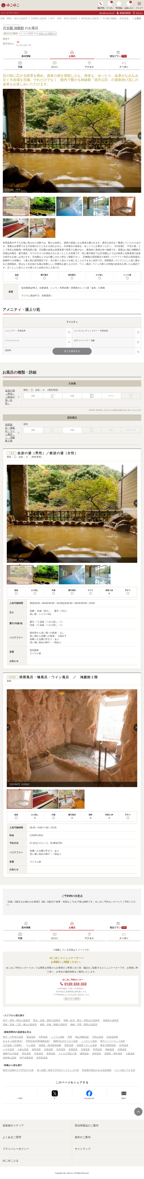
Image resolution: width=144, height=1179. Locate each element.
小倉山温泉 (23, 1049)
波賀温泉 (50, 1053)
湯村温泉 (36, 1049)
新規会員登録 (123, 13)
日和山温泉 (97, 1037)
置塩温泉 (30, 1037)
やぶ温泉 (30, 1045)
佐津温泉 (123, 1045)
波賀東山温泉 (9, 1057)
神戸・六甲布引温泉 (13, 1037)
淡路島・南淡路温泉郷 (50, 1045)
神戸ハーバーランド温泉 (112, 1041)
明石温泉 (26, 1053)
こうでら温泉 (57, 1037)
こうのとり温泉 (89, 1041)
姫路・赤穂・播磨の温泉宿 (53, 1024)
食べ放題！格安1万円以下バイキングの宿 (58, 1070)
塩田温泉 (96, 1053)
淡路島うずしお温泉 (87, 1045)
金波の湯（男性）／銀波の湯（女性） (10, 397)
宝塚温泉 (85, 1049)
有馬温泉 (97, 1049)
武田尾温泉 (42, 1057)
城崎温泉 (84, 1053)
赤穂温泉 (121, 1049)
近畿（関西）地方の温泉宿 (13, 18)
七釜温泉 (130, 1053)
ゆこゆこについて (106, 13)
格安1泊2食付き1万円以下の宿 (18, 1070)
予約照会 (119, 5)
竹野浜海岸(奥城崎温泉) (38, 1041)
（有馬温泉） (124, 18)
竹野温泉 (43, 1037)
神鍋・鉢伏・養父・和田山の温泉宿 (81, 1020)
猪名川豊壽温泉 (108, 1045)
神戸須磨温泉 (26, 1057)
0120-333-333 (75, 984)
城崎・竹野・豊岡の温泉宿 (83, 1024)
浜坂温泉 (48, 1049)
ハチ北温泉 (8, 1049)
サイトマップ (83, 1148)
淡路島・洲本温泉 (113, 1053)
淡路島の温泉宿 (111, 1020)
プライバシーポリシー (16, 1148)
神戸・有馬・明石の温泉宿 (63, 18)
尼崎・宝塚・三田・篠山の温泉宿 (20, 1024)
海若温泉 (68, 1045)
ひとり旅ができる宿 (125, 1070)
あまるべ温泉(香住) (12, 1041)
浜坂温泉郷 (112, 1037)
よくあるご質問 (12, 1137)
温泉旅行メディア (13, 1125)
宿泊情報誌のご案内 (86, 1125)
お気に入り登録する (46, 33)
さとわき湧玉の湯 (68, 1053)
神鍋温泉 (109, 1049)
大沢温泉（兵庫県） (13, 1045)
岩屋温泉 (73, 1049)
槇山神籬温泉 (82, 1037)
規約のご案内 (83, 1137)
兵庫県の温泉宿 (39, 18)
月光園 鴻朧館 (110, 18)
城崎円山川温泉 (11, 1053)
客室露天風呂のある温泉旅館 (96, 1070)
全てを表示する (72, 351)
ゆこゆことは (10, 1160)
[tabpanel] (72, 141)
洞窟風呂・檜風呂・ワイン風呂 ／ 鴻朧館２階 (10, 432)
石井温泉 (60, 1049)
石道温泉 (38, 1053)
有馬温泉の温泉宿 (90, 18)
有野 (70, 1037)
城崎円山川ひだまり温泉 (65, 1041)
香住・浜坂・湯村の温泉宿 (46, 1020)
